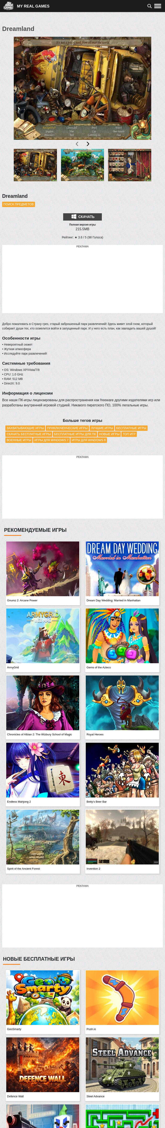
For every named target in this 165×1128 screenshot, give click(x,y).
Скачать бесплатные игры (29, 434)
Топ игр (129, 434)
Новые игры (109, 434)
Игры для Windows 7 (51, 440)
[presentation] (77, 144)
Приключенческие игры (67, 428)
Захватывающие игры (25, 428)
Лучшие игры (102, 428)
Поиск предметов (18, 204)
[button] (35, 168)
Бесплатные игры (131, 428)
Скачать (83, 216)
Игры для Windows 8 (89, 440)
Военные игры (19, 440)
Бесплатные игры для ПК (75, 434)
